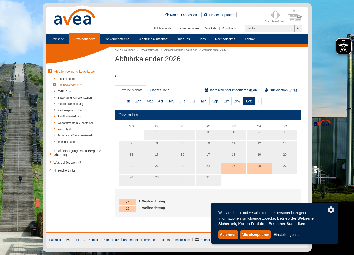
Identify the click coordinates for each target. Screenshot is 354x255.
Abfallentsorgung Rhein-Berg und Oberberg (77, 153)
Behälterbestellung (69, 116)
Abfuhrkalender (163, 28)
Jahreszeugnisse (188, 28)
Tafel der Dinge (67, 141)
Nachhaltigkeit (225, 39)
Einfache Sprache (219, 15)
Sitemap (165, 239)
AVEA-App (64, 91)
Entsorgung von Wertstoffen (75, 97)
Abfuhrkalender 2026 (70, 85)
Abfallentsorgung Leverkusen (75, 71)
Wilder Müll (64, 129)
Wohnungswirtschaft (153, 39)
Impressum (182, 239)
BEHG (80, 239)
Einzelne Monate (131, 90)
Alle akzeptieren (255, 235)
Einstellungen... (286, 235)
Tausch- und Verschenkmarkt (75, 135)
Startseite (57, 39)
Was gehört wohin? (67, 162)
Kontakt (250, 39)
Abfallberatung (66, 78)
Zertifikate (210, 28)
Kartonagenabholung (70, 110)
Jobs (202, 39)
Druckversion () (281, 90)
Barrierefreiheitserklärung (140, 239)
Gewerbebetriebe (117, 39)
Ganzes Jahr (159, 90)
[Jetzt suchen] (298, 28)
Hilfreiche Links (64, 170)
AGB (69, 239)
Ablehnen (228, 235)
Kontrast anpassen (181, 15)
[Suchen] (270, 28)
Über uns (183, 39)
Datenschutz (111, 239)
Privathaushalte (84, 39)
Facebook (56, 239)
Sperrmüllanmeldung (70, 104)
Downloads (229, 28)
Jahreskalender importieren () (231, 90)
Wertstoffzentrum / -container (75, 123)
